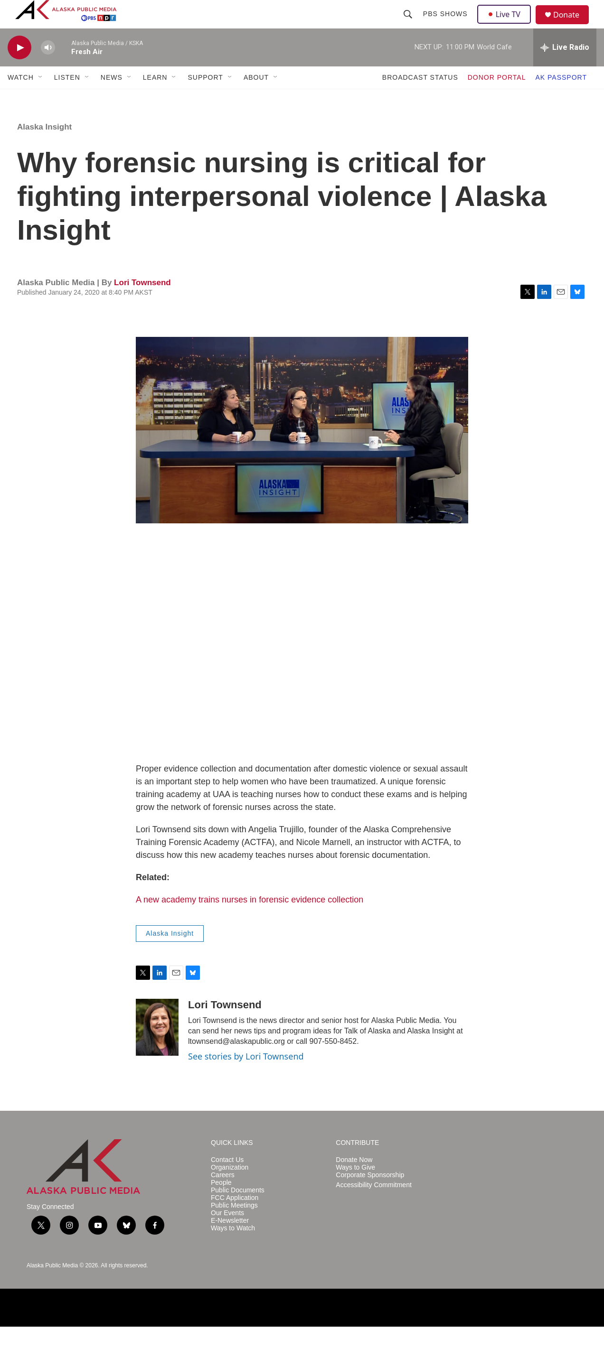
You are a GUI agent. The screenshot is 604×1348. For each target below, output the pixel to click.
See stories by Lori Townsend (246, 1077)
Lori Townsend (142, 303)
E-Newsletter (230, 1242)
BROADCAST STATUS (420, 98)
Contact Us (227, 1181)
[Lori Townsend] (157, 1048)
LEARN (155, 98)
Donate (572, 26)
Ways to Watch (233, 1249)
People (221, 1204)
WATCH (21, 98)
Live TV (507, 24)
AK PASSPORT (561, 98)
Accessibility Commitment (373, 1206)
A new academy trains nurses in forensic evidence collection (249, 921)
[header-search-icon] (409, 24)
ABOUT (256, 98)
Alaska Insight (44, 148)
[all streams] (564, 69)
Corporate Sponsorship (370, 1196)
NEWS (112, 98)
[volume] (48, 69)
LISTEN (67, 98)
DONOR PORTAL (497, 98)
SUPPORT (205, 98)
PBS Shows (446, 24)
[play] (19, 69)
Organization (229, 1188)
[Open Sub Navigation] (41, 98)
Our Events (227, 1234)
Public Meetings (234, 1226)
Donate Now (354, 1181)
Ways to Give (355, 1188)
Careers (223, 1196)
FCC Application (234, 1219)
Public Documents (237, 1211)
